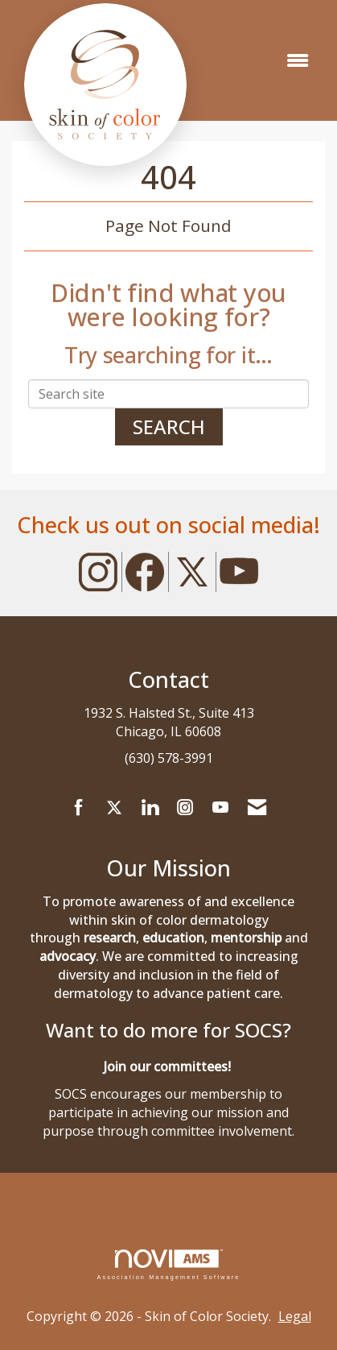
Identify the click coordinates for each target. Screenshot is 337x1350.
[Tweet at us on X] (114, 808)
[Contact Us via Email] (257, 808)
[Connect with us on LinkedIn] (150, 808)
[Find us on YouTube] (220, 808)
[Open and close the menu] (297, 60)
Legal (294, 1316)
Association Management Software (168, 1264)
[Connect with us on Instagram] (185, 808)
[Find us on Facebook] (79, 808)
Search (169, 426)
